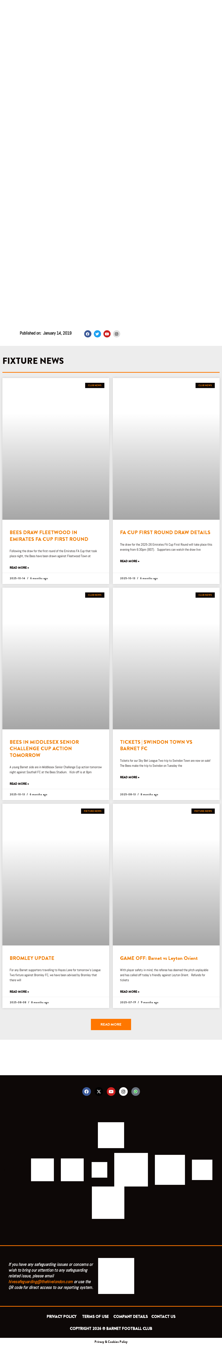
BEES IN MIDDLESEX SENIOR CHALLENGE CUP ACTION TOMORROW (44, 748)
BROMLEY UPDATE (32, 958)
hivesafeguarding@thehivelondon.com (40, 1281)
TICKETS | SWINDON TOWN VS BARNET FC (156, 745)
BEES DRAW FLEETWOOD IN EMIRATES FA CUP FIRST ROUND (49, 536)
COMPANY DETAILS (130, 1316)
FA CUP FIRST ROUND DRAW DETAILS (165, 532)
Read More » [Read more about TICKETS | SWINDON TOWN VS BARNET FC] (129, 777)
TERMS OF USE (96, 1316)
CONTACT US (163, 1316)
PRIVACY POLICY (62, 1316)
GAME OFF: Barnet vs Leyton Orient (159, 958)
